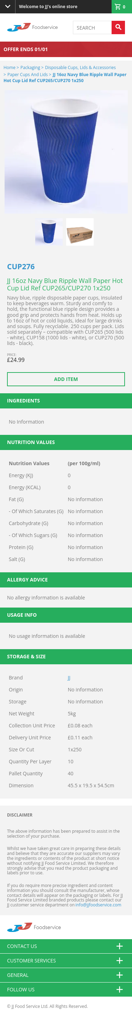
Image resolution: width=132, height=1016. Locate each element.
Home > (11, 67)
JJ (69, 677)
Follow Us (66, 990)
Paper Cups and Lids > (29, 75)
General (66, 975)
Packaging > (32, 67)
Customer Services (66, 961)
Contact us (66, 946)
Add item (66, 379)
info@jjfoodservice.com (98, 905)
